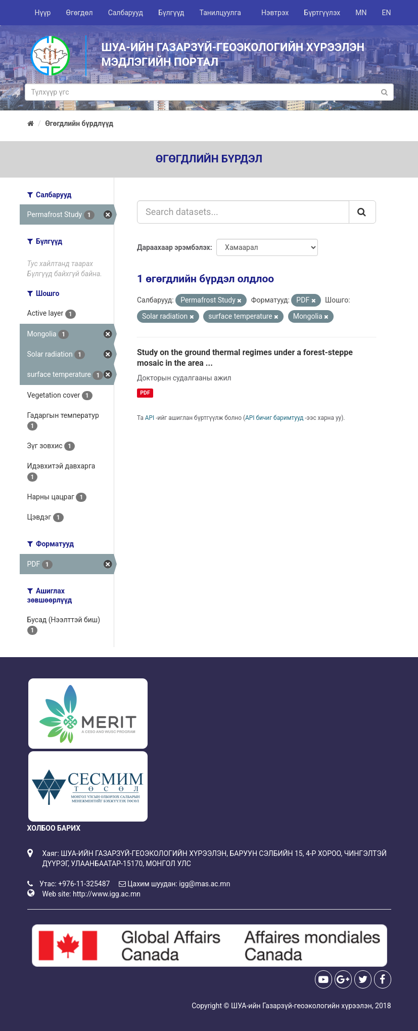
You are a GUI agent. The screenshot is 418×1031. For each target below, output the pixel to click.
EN (386, 13)
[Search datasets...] (243, 212)
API (150, 417)
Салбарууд (125, 13)
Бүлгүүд (171, 13)
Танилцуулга (220, 13)
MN (360, 13)
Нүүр (43, 13)
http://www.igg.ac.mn (107, 894)
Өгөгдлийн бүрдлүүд (79, 123)
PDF (145, 393)
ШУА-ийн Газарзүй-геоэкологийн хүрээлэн (301, 1006)
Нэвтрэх (275, 13)
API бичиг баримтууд (274, 417)
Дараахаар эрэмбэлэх (173, 247)
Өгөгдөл (79, 13)
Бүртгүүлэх (322, 13)
